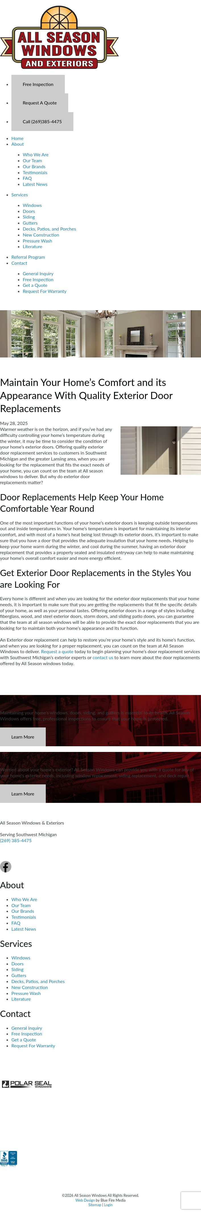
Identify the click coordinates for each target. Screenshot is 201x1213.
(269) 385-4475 (16, 840)
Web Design (85, 1200)
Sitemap (94, 1204)
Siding (29, 216)
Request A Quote (40, 102)
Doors (29, 211)
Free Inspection (38, 84)
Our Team (32, 160)
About (17, 144)
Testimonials (35, 172)
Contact (19, 263)
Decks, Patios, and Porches (49, 228)
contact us (103, 657)
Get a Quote (35, 285)
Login (108, 1204)
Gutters (30, 222)
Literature (32, 246)
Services (19, 194)
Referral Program (28, 257)
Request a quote (57, 651)
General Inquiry (38, 273)
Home (17, 138)
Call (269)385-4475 (42, 121)
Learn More (22, 736)
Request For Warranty (45, 291)
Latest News (35, 184)
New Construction (41, 234)
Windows (32, 205)
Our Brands (34, 166)
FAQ (27, 178)
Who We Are (36, 154)
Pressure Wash (37, 240)
